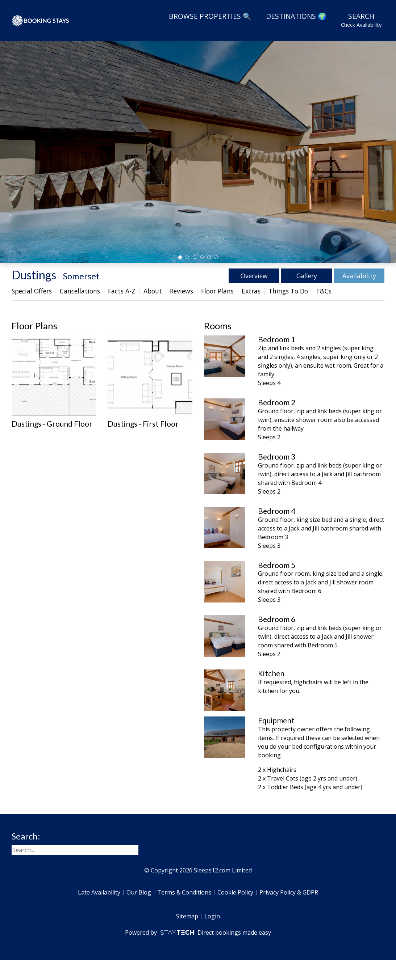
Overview (254, 275)
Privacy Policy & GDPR (288, 892)
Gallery (306, 275)
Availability (359, 275)
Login (212, 916)
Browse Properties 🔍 (210, 16)
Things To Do (288, 291)
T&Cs (324, 291)
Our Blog (138, 892)
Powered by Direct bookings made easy (198, 932)
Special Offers (32, 291)
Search (361, 20)
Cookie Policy (235, 892)
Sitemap (187, 916)
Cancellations (80, 291)
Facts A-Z (122, 291)
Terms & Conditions (184, 892)
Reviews (181, 291)
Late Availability (99, 892)
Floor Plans (217, 291)
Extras (251, 291)
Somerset (81, 276)
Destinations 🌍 (296, 16)
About (152, 291)
